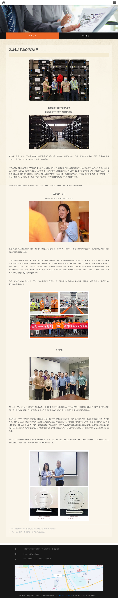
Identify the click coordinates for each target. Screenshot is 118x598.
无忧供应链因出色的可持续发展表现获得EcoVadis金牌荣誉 (35, 529)
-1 (66, 596)
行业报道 (85, 36)
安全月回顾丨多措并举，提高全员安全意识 (30, 532)
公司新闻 (32, 36)
